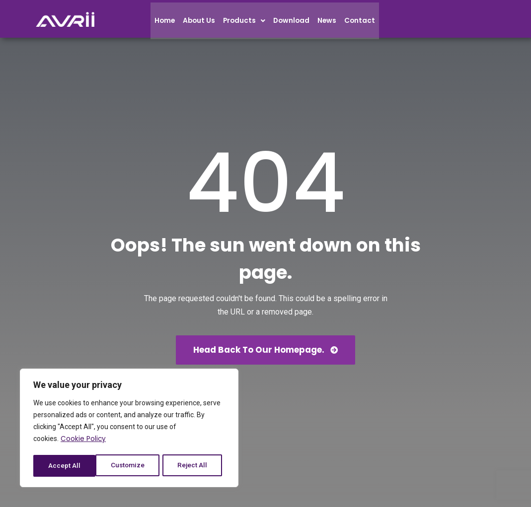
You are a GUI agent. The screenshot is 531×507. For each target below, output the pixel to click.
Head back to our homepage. (265, 350)
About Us (200, 23)
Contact (364, 23)
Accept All (194, 466)
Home (165, 23)
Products (246, 23)
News (331, 23)
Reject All (131, 466)
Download (295, 23)
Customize (65, 466)
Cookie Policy (83, 441)
